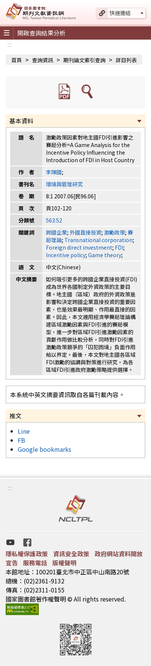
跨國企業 (56, 232)
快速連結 (120, 13)
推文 (15, 415)
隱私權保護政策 (27, 553)
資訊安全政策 (71, 553)
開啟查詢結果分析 (41, 32)
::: (10, 44)
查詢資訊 (42, 60)
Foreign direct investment (79, 247)
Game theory (104, 255)
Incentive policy (65, 255)
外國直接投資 (85, 232)
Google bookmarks (44, 449)
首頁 (16, 60)
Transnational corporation (98, 240)
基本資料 (21, 120)
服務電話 (35, 562)
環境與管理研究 (64, 184)
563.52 (54, 220)
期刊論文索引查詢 (84, 60)
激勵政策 (114, 232)
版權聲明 (64, 562)
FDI (119, 247)
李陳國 (54, 172)
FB (21, 440)
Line (24, 431)
